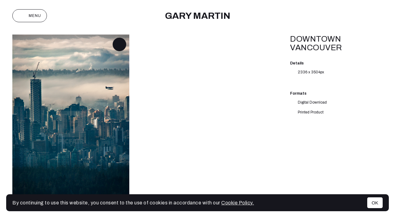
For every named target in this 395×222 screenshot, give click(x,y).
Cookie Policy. (237, 202)
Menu (29, 15)
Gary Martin (197, 16)
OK (375, 202)
